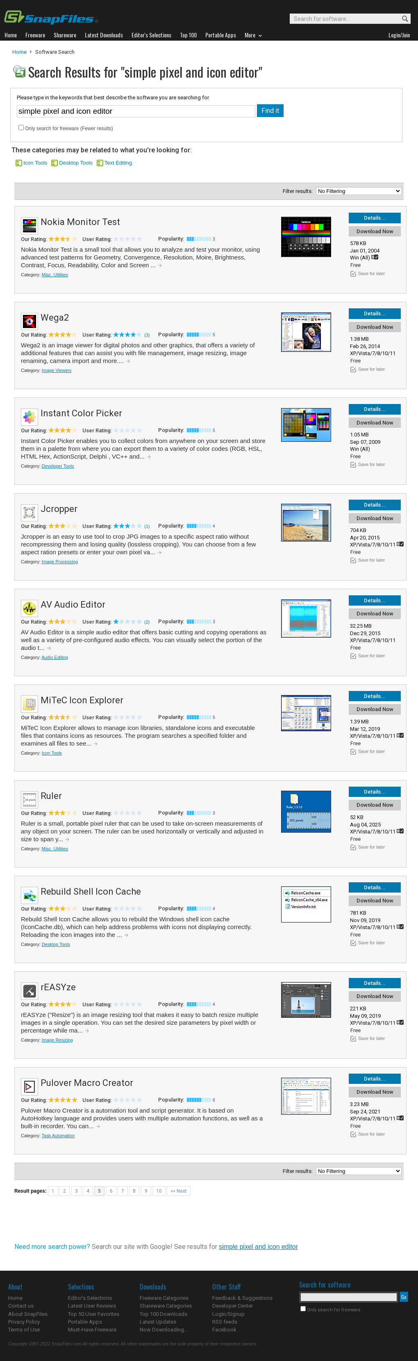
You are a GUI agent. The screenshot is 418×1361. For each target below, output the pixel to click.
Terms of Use (24, 1330)
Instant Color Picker (81, 413)
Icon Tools (35, 163)
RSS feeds (224, 1322)
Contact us (21, 1306)
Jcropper (59, 509)
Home (19, 52)
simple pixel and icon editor (258, 1246)
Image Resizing (57, 1039)
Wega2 (55, 317)
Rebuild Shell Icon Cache (91, 891)
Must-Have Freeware (92, 1330)
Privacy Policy (24, 1322)
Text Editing (118, 163)
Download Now (375, 231)
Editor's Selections (90, 1298)
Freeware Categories (164, 1298)
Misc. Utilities (55, 274)
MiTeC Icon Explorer (82, 700)
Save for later (371, 273)
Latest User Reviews (92, 1306)
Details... (375, 218)
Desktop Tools (75, 163)
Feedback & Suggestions (242, 1298)
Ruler (51, 796)
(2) (147, 622)
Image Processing (60, 561)
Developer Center (232, 1306)
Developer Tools (58, 466)
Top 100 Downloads (163, 1314)
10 (159, 1191)
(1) (147, 526)
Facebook (224, 1330)
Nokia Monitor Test (80, 222)
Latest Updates (158, 1322)
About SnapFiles (28, 1314)
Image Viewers (57, 370)
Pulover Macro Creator (87, 1083)
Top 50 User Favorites (93, 1314)
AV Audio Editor (73, 604)
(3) (147, 335)
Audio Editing (54, 657)
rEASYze (58, 987)
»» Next (178, 1191)
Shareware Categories (166, 1306)
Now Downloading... (164, 1330)
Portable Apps (85, 1322)
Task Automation (58, 1135)
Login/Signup (228, 1314)
